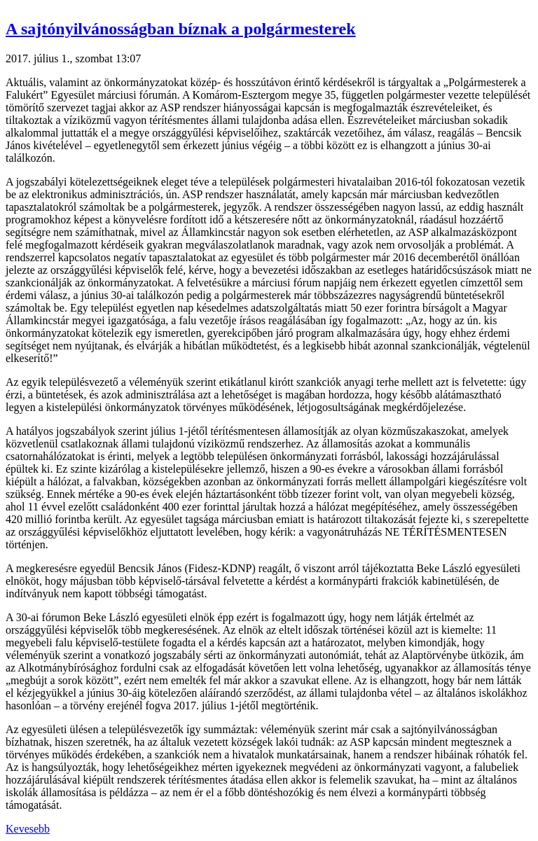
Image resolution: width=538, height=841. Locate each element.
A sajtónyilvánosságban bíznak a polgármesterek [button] (181, 29)
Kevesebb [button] (28, 829)
